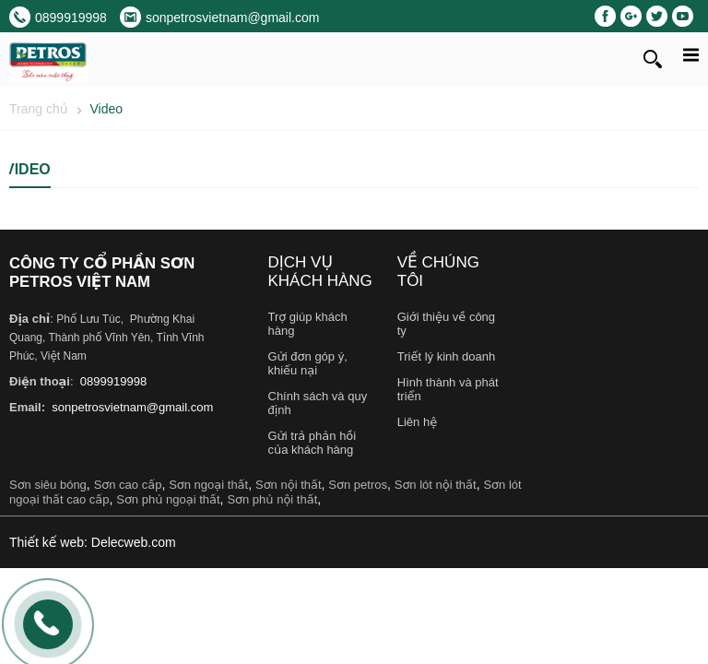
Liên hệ (417, 422)
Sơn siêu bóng (48, 485)
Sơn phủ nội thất (272, 499)
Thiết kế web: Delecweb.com (92, 542)
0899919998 (112, 381)
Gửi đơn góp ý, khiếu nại (308, 363)
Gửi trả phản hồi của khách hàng (312, 442)
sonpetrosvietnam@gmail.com (131, 407)
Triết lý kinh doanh (446, 356)
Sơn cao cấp (128, 485)
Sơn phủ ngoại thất (167, 499)
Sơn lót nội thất (436, 485)
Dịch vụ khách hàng (320, 272)
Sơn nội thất (288, 485)
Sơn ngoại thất (208, 485)
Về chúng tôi (438, 272)
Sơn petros (357, 485)
